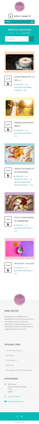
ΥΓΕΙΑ (26, 179)
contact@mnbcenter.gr (15, 401)
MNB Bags (9, 365)
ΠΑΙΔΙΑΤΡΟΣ (18, 179)
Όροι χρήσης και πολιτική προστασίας (19, 370)
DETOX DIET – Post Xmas (24, 264)
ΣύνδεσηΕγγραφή (18, 16)
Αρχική (11, 33)
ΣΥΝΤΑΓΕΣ (18, 90)
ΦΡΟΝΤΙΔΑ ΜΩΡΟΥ (21, 185)
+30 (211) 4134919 (14, 397)
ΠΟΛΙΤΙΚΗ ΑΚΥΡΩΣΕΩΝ (14, 351)
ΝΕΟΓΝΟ (17, 182)
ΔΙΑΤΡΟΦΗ (18, 87)
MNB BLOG (10, 355)
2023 (18, 33)
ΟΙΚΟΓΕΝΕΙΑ (27, 87)
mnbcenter (19, 84)
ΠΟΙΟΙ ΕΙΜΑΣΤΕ (11, 360)
